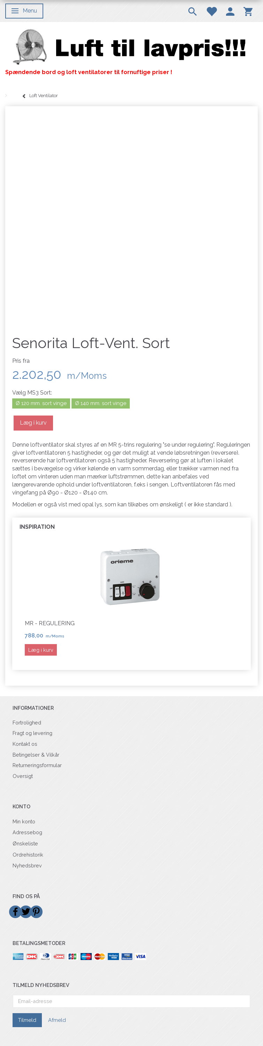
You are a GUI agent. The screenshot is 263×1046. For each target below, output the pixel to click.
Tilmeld (27, 1020)
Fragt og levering (32, 733)
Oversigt (23, 776)
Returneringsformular (37, 765)
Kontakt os (25, 744)
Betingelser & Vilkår (36, 755)
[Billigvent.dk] (131, 47)
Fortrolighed (27, 723)
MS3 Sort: (32, 392)
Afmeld (57, 1020)
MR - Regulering (50, 623)
